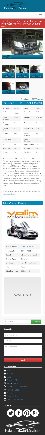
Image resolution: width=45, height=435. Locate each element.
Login (9, 377)
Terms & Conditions (15, 399)
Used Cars (17, 383)
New (9, 383)
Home (9, 370)
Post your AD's (13, 380)
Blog (17, 390)
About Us (10, 373)
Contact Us (11, 393)
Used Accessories (20, 386)
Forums (10, 390)
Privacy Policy (12, 396)
